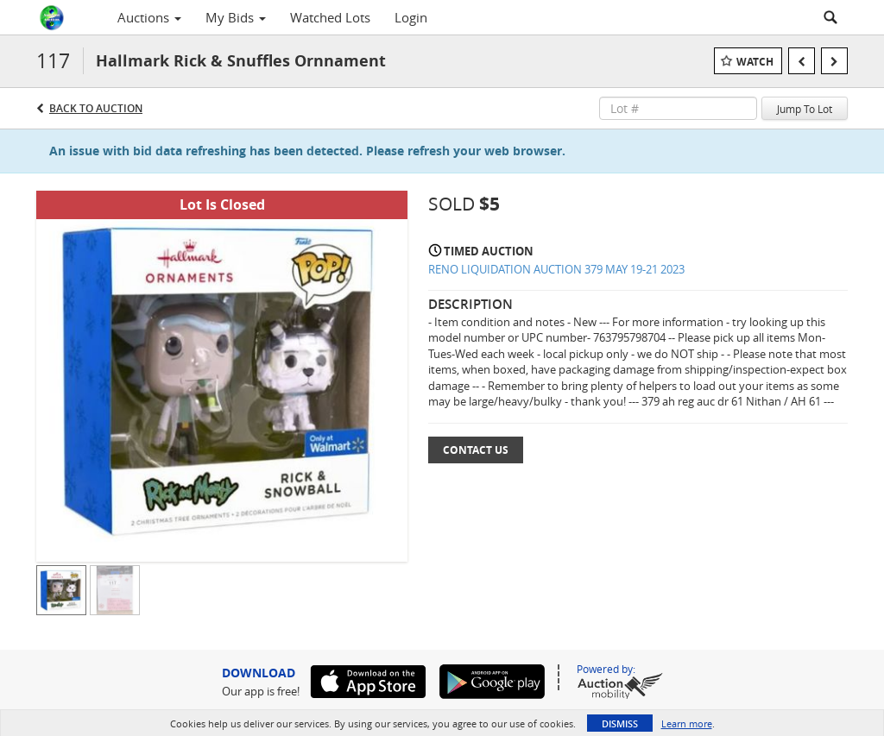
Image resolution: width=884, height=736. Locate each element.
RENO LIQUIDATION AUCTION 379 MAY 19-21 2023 (556, 269)
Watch (755, 61)
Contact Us (475, 450)
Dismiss (620, 723)
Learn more (686, 723)
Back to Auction (95, 108)
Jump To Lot (804, 109)
